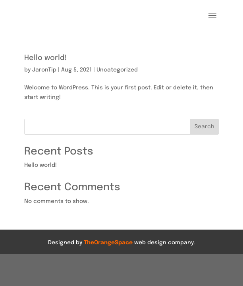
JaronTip (44, 70)
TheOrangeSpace (108, 242)
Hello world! (45, 58)
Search (204, 126)
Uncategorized (117, 70)
